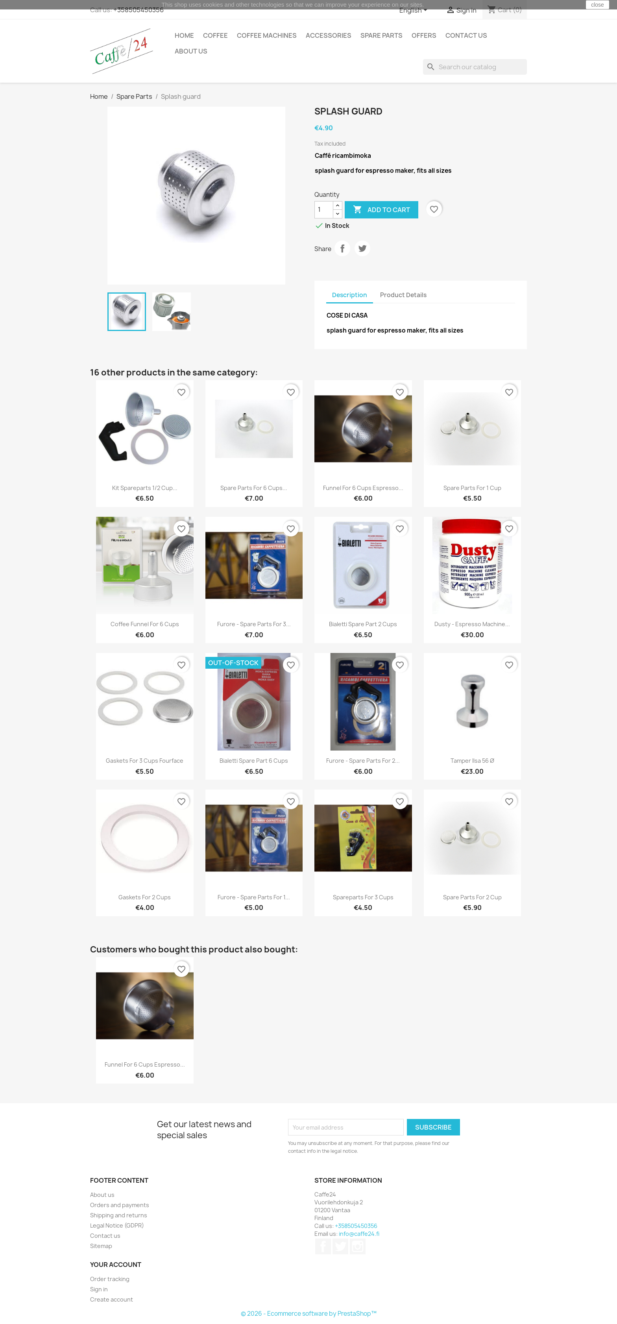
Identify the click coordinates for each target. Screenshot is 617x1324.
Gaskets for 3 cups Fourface (144, 760)
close (597, 5)
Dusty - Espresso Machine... (472, 624)
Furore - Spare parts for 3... (254, 624)
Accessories (328, 35)
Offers (424, 35)
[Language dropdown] (414, 10)
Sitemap (101, 1246)
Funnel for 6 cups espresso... (363, 488)
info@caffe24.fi (359, 1233)
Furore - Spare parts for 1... (254, 897)
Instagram (358, 1246)
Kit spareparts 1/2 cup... (144, 488)
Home (184, 35)
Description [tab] (349, 295)
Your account (115, 1264)
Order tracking (109, 1279)
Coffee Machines (267, 35)
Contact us (466, 35)
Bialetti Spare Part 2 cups (363, 624)
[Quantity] (323, 209)
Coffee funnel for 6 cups (145, 624)
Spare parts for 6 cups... (253, 488)
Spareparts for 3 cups (363, 897)
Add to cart (381, 210)
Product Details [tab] (403, 295)
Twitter (340, 1246)
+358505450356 (138, 10)
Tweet (362, 248)
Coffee (215, 35)
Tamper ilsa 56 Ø (472, 760)
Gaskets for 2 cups (144, 897)
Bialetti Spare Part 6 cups (254, 760)
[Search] (475, 67)
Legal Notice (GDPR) (117, 1225)
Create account (111, 1299)
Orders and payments (119, 1205)
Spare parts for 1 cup (472, 488)
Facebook (323, 1246)
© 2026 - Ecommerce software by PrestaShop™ (309, 1313)
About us (191, 51)
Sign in (99, 1289)
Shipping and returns (118, 1215)
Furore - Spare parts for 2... (363, 760)
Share (342, 248)
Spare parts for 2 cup (472, 897)
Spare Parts (381, 35)
